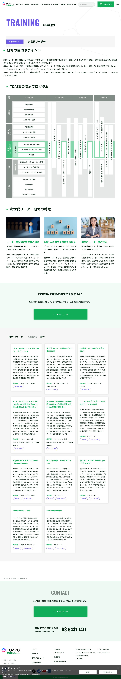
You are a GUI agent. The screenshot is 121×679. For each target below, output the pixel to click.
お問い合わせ (36, 662)
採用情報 (57, 657)
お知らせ (35, 654)
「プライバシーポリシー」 (8, 676)
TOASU (5, 578)
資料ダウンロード (71, 4)
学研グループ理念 (9, 663)
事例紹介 (27, 4)
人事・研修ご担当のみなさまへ (86, 653)
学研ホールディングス (10, 660)
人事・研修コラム (104, 649)
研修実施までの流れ (83, 656)
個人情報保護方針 (60, 661)
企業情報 (63, 4)
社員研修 (13, 578)
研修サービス (19, 4)
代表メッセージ (59, 653)
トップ (34, 649)
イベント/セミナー (104, 652)
